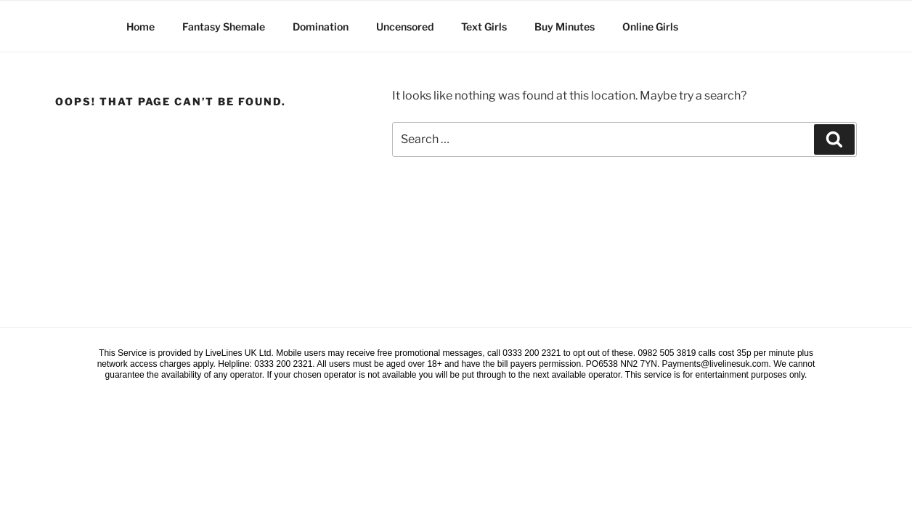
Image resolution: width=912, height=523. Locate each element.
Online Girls (650, 26)
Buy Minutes (564, 26)
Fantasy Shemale (223, 26)
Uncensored (404, 26)
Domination (321, 26)
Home (140, 26)
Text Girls (484, 26)
